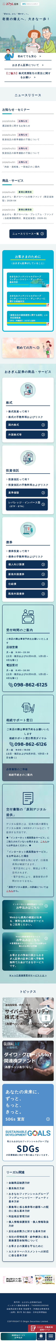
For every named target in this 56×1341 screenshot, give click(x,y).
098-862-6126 (30, 744)
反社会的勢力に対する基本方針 (27, 1231)
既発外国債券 (16, 594)
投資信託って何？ (19, 479)
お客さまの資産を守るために (26, 1246)
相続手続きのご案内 (21, 775)
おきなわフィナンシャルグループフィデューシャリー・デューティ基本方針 (29, 1198)
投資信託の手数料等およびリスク (28, 485)
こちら (43, 841)
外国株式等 (15, 434)
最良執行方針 (17, 1188)
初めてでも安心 (27, 56)
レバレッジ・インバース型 (24, 504)
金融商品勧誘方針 (19, 1183)
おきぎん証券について (25, 65)
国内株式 (13, 425)
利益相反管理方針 (19, 1216)
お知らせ (23, 121)
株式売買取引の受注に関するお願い (28, 75)
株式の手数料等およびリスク (25, 417)
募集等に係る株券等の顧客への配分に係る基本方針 (29, 1209)
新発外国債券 (16, 574)
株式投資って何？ (19, 411)
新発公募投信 (25, 192)
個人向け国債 (16, 564)
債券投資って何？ (19, 551)
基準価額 (13, 492)
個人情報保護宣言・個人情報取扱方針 (29, 1224)
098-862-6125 (30, 684)
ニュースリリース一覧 (25, 233)
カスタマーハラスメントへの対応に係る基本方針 (29, 1253)
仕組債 (12, 584)
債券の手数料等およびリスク (25, 556)
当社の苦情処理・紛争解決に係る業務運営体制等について (29, 1239)
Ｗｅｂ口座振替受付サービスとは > (28, 975)
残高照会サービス (18, 1336)
